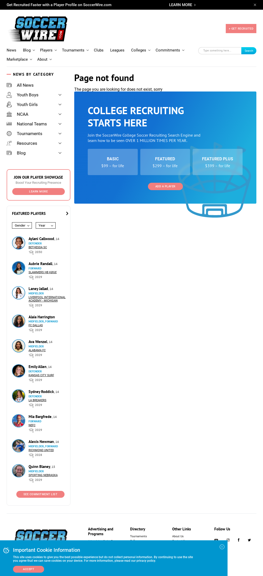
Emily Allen (38, 366)
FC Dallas (36, 325)
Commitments (168, 50)
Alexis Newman (42, 441)
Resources (22, 143)
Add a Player (165, 186)
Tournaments (73, 50)
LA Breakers (37, 400)
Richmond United (41, 450)
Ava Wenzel (38, 341)
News (11, 50)
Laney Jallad (39, 288)
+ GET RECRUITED (241, 28)
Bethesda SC (38, 247)
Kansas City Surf (41, 375)
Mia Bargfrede (41, 416)
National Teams (27, 123)
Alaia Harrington (42, 317)
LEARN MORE (180, 5)
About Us (178, 536)
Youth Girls (22, 104)
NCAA (17, 114)
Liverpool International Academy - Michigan (47, 299)
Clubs (99, 50)
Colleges (138, 50)
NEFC (32, 425)
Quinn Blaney (40, 466)
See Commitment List (40, 494)
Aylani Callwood (42, 238)
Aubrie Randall (41, 263)
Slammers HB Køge (43, 272)
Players (46, 50)
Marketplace (17, 59)
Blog (27, 50)
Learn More (38, 191)
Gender (20, 225)
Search (249, 51)
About (42, 59)
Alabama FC (37, 350)
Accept (28, 569)
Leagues (117, 50)
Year (42, 225)
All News (20, 85)
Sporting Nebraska (43, 475)
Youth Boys (23, 94)
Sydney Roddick (42, 391)
